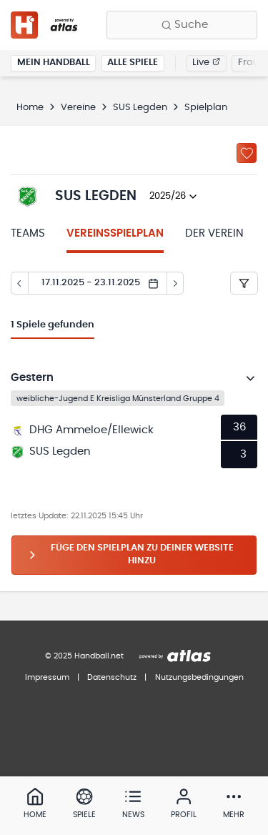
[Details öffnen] (251, 378)
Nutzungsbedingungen (199, 677)
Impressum (47, 677)
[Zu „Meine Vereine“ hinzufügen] (247, 153)
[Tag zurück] (19, 283)
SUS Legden (140, 107)
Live (206, 62)
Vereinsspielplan (115, 233)
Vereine (78, 107)
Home (30, 107)
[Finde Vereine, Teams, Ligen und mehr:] (181, 25)
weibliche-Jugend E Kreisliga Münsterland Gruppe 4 (117, 398)
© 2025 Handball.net (84, 656)
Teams (28, 233)
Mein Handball (53, 62)
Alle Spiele (132, 62)
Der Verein (214, 233)
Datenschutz (112, 677)
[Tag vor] (175, 283)
